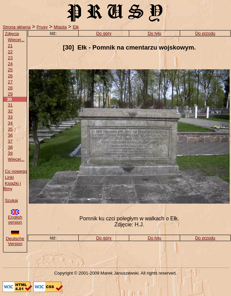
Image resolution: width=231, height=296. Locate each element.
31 (10, 104)
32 (10, 111)
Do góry (103, 33)
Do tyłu (154, 33)
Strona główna (16, 26)
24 (10, 63)
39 (10, 153)
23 (10, 57)
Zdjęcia (12, 33)
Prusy (42, 26)
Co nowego (16, 171)
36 (10, 135)
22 (10, 51)
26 (10, 75)
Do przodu (205, 33)
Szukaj (11, 200)
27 (10, 81)
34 (10, 123)
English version (15, 218)
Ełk (76, 26)
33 (10, 117)
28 (10, 87)
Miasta (60, 26)
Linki (9, 177)
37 (10, 141)
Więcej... (16, 39)
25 (10, 69)
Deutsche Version (15, 239)
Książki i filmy (12, 186)
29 (10, 93)
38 (10, 147)
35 (10, 129)
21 (10, 45)
